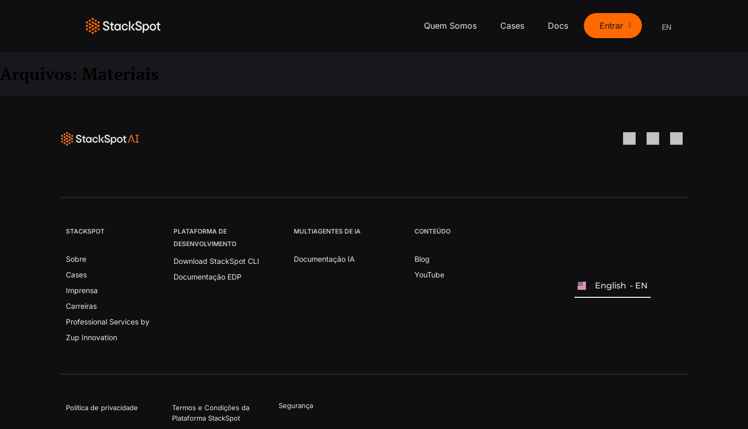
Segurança (296, 405)
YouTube (429, 274)
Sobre (76, 258)
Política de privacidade (102, 407)
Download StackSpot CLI (216, 261)
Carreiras (81, 306)
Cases (512, 25)
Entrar (615, 25)
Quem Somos (450, 25)
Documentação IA (324, 258)
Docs (558, 25)
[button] (612, 25)
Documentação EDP (207, 276)
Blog (422, 258)
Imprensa (82, 290)
